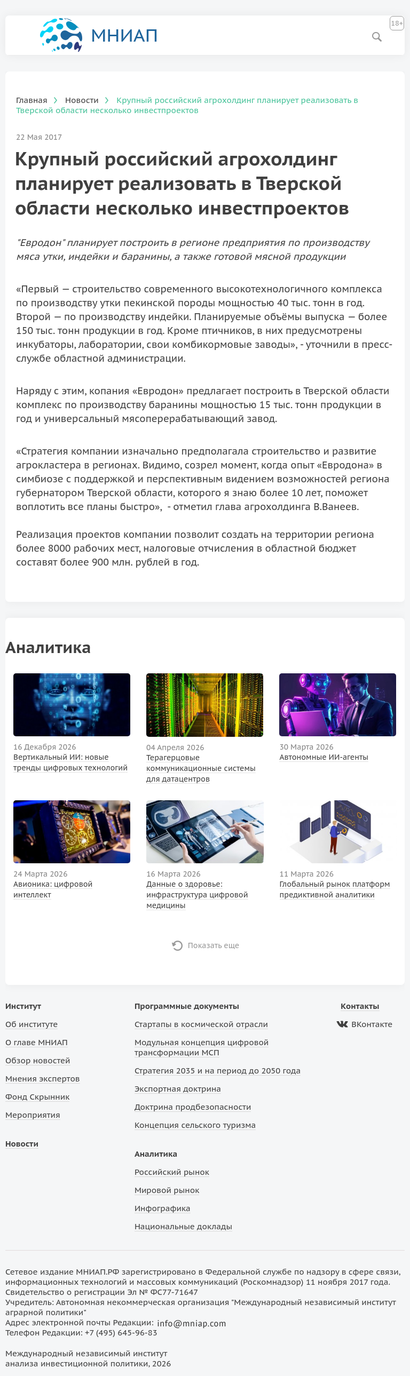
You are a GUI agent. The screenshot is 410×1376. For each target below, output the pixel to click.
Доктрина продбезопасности (193, 1107)
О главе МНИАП (36, 1042)
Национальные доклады (183, 1226)
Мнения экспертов (42, 1078)
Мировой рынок (167, 1190)
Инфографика (163, 1208)
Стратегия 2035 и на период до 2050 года (218, 1070)
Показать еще (214, 945)
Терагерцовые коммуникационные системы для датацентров (201, 768)
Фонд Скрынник (37, 1097)
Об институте (31, 1024)
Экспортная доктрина (178, 1089)
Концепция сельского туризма (195, 1125)
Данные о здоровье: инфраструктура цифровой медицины (197, 894)
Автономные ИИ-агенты (323, 757)
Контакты (360, 1006)
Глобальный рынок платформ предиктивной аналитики (335, 889)
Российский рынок (172, 1172)
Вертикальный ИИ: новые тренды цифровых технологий (70, 762)
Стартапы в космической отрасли (201, 1024)
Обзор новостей (37, 1060)
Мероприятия (32, 1115)
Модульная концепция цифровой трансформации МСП (202, 1047)
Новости (21, 1144)
